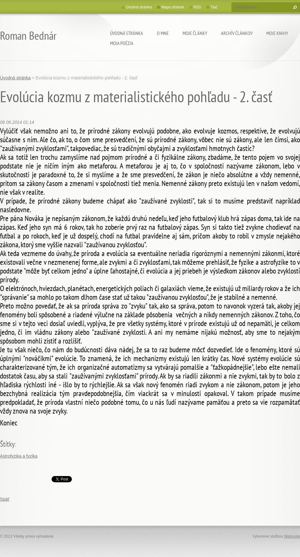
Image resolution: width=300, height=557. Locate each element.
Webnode (292, 536)
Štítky (7, 444)
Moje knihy (277, 33)
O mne (163, 33)
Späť (4, 499)
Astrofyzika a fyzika (19, 456)
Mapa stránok (172, 7)
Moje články (194, 33)
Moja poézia (121, 43)
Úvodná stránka (126, 33)
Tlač (214, 7)
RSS (197, 7)
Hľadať (294, 7)
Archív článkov (236, 33)
